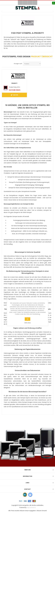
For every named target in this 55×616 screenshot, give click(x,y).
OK (27, 319)
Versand (44, 510)
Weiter (14, 95)
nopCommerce (31, 507)
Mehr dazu (27, 322)
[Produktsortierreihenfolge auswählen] (32, 64)
